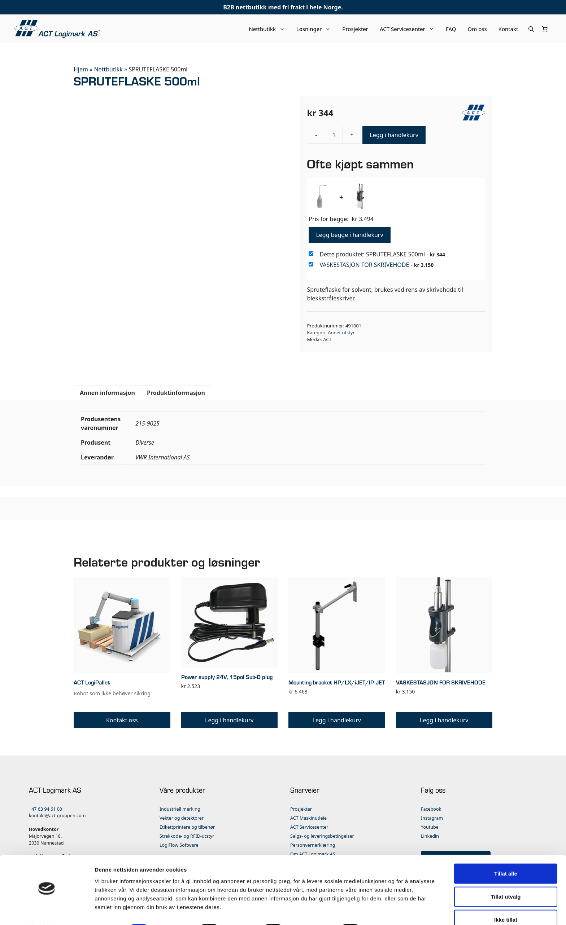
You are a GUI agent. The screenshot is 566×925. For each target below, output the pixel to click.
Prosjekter (355, 28)
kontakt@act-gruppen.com (57, 815)
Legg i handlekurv (394, 135)
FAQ (451, 28)
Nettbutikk (270, 29)
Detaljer (384, 911)
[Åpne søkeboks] (531, 29)
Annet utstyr (341, 332)
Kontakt (508, 28)
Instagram (432, 818)
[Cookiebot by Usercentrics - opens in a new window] (46, 911)
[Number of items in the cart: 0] (545, 29)
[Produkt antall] (334, 135)
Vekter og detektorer (182, 818)
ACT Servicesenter (410, 29)
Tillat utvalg (506, 877)
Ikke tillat (505, 900)
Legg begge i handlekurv (349, 235)
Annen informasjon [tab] (107, 393)
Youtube (430, 827)
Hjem (81, 69)
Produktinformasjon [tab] (176, 393)
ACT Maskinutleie (308, 818)
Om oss (477, 28)
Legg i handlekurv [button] (229, 720)
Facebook (431, 809)
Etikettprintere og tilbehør (187, 827)
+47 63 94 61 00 (45, 809)
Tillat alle (505, 854)
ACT (327, 339)
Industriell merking (180, 809)
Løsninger (316, 29)
